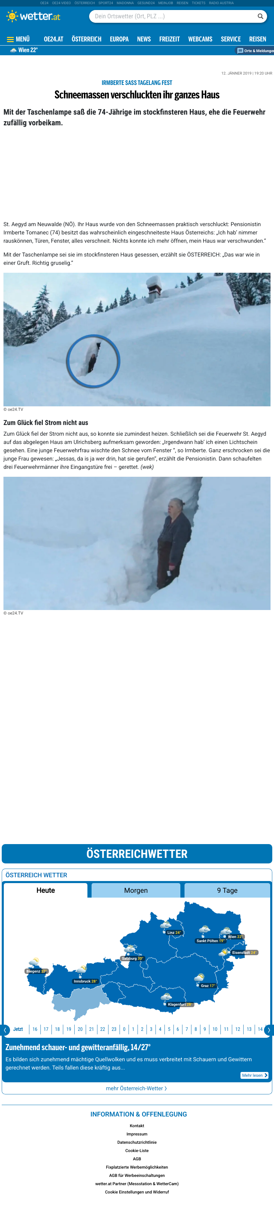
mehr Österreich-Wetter (137, 1088)
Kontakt (137, 1125)
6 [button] (178, 1029)
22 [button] (102, 1029)
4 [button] (160, 1029)
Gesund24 (146, 3)
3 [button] (151, 1029)
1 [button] (133, 1029)
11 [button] (226, 1029)
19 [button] (68, 1029)
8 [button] (196, 1029)
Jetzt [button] (18, 1029)
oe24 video (61, 3)
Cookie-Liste (137, 1150)
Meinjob (165, 3)
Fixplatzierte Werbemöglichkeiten (137, 1167)
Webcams (200, 40)
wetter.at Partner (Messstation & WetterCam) (137, 1183)
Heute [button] (45, 890)
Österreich (85, 3)
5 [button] (169, 1029)
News (144, 40)
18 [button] (57, 1029)
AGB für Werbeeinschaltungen (137, 1175)
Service (230, 40)
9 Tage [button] (227, 890)
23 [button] (114, 1029)
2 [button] (142, 1029)
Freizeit (169, 40)
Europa (119, 40)
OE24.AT (53, 40)
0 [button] (124, 1029)
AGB (137, 1159)
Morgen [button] (136, 890)
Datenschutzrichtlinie (137, 1142)
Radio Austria (221, 3)
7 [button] (187, 1029)
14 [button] (260, 1029)
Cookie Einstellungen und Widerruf (137, 1192)
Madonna (125, 3)
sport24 (105, 3)
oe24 (44, 3)
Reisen (182, 3)
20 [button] (80, 1029)
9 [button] (205, 1029)
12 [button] (237, 1029)
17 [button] (46, 1029)
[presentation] (5, 1030)
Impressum (137, 1134)
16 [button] (34, 1029)
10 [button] (214, 1029)
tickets (198, 3)
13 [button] (249, 1029)
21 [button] (91, 1029)
